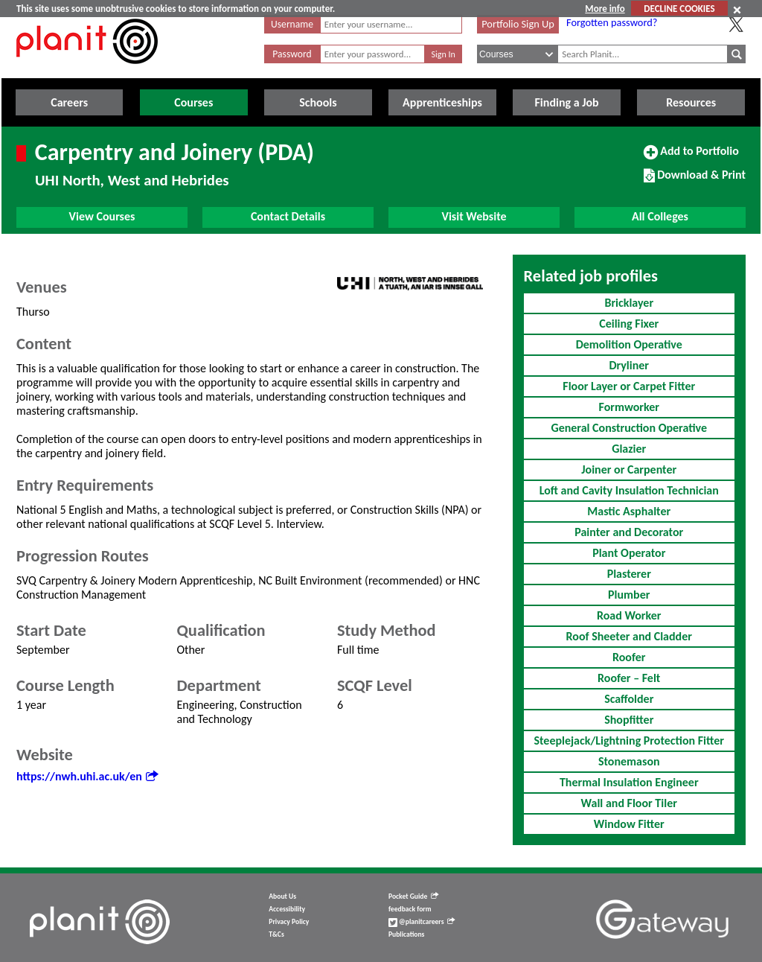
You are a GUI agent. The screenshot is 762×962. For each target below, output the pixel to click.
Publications (406, 934)
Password (291, 54)
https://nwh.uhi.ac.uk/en (87, 776)
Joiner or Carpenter (628, 469)
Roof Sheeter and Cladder (629, 636)
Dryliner (629, 365)
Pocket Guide (413, 896)
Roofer (628, 657)
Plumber (629, 594)
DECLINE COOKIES (679, 8)
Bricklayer (628, 303)
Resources (691, 102)
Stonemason (629, 761)
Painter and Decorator (628, 532)
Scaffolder (628, 699)
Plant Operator (628, 553)
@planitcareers (421, 921)
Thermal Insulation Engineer (629, 782)
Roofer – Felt (629, 678)
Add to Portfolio (691, 157)
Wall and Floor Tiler (629, 803)
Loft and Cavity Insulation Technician (629, 490)
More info (604, 8)
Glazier (629, 449)
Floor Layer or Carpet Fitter (629, 386)
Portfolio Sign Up (517, 24)
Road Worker (629, 615)
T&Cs (276, 934)
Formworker (629, 407)
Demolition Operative (629, 344)
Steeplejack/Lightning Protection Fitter (629, 740)
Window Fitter (629, 824)
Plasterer (629, 574)
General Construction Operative (629, 428)
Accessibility (287, 909)
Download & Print (695, 181)
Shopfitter (628, 720)
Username (292, 24)
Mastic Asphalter (628, 511)
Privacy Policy (289, 921)
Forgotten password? (611, 22)
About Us (282, 896)
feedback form (410, 909)
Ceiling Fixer (629, 323)
